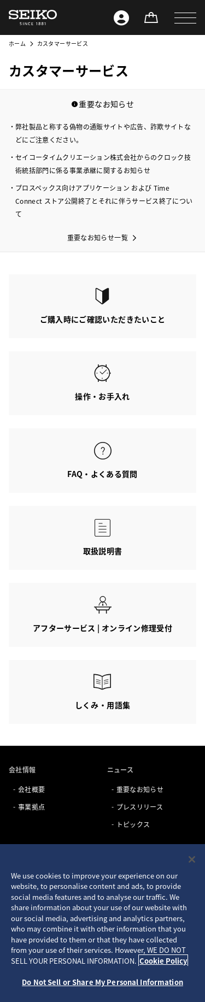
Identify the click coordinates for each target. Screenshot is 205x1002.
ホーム (17, 43)
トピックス (133, 824)
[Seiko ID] (121, 17)
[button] (185, 17)
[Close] (192, 859)
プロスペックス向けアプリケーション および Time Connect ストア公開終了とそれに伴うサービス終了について (104, 201)
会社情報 (22, 769)
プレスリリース (139, 806)
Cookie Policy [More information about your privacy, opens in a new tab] (163, 961)
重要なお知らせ (139, 789)
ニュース (120, 769)
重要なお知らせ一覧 (97, 237)
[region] (102, 923)
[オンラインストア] (151, 17)
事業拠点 (31, 806)
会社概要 (31, 789)
